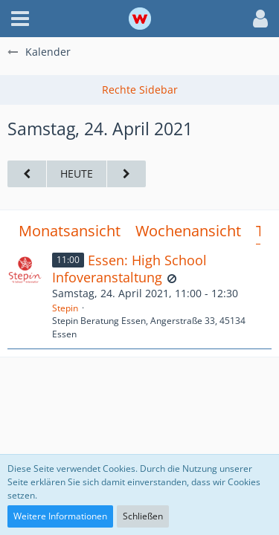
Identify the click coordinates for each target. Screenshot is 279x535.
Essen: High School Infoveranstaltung (129, 268)
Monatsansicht (70, 231)
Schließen (143, 516)
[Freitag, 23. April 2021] (26, 174)
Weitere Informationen (60, 516)
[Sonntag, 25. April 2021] (126, 174)
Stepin (65, 308)
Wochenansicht (188, 231)
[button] (20, 18)
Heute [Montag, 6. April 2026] (76, 173)
